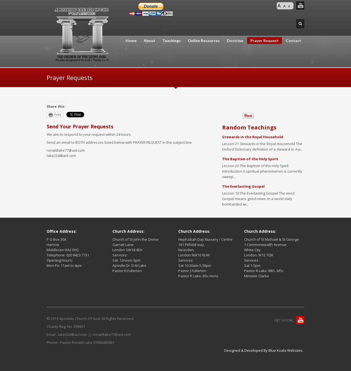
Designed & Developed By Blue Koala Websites (264, 350)
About (147, 41)
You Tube (300, 5)
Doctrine (235, 41)
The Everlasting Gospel (243, 186)
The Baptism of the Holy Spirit (250, 158)
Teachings (170, 41)
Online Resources (202, 41)
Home (131, 41)
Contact (293, 41)
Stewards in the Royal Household (252, 136)
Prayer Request (264, 40)
